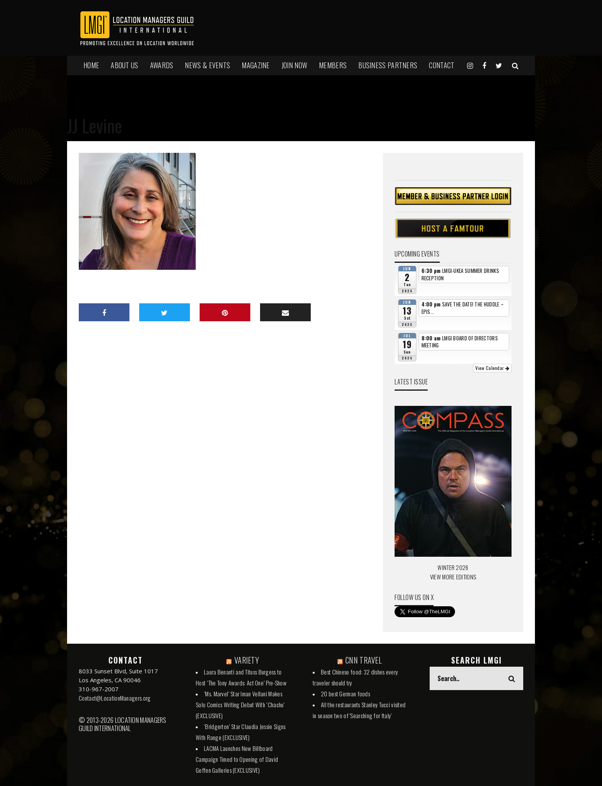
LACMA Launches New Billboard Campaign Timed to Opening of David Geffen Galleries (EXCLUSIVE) (237, 759)
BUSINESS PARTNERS (387, 65)
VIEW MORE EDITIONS (453, 576)
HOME (91, 65)
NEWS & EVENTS (207, 65)
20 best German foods (345, 693)
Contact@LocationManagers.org (114, 698)
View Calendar (492, 368)
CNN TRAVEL (363, 660)
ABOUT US (124, 65)
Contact (441, 65)
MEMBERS (333, 65)
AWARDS (162, 65)
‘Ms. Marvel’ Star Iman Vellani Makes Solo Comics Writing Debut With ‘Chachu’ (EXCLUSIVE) (240, 704)
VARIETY (246, 660)
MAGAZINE (255, 65)
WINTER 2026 (452, 567)
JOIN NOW (294, 65)
